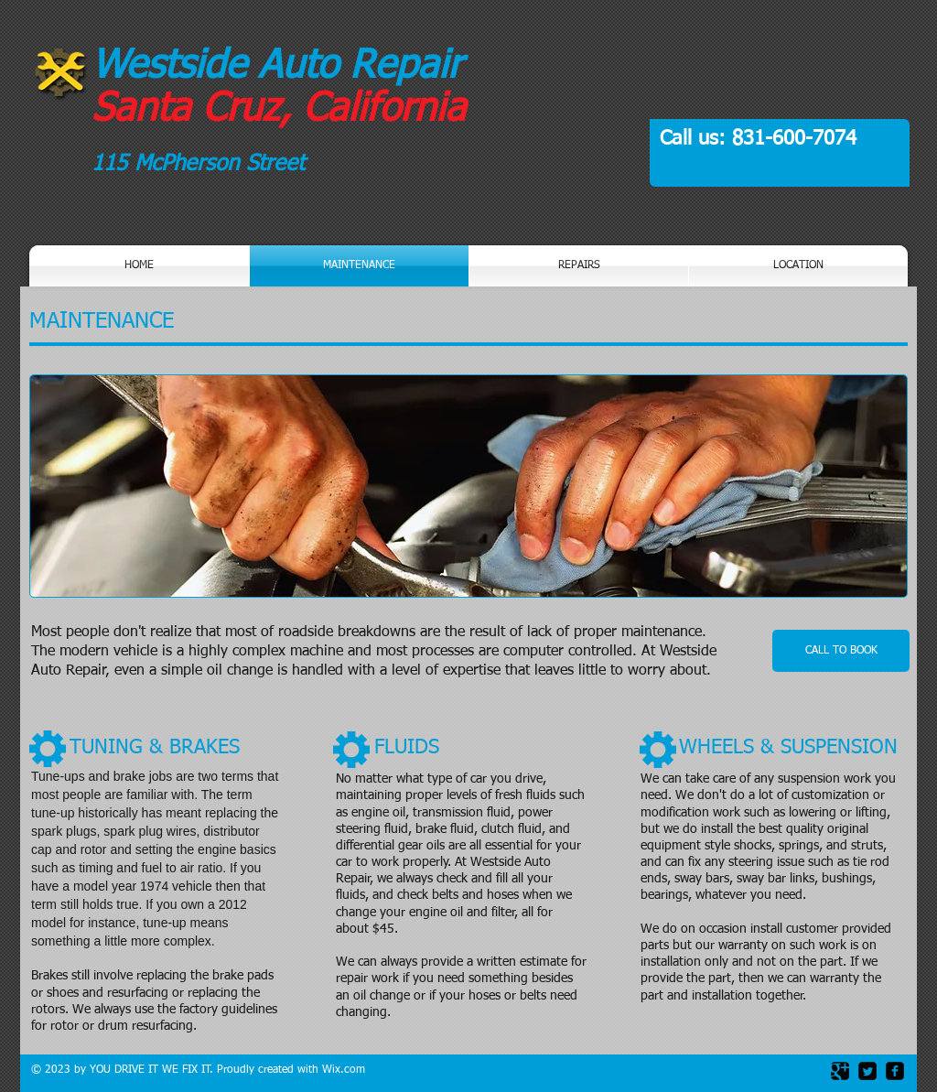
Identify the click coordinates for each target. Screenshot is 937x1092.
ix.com (348, 1070)
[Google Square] (840, 1071)
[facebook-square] (895, 1071)
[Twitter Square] (867, 1071)
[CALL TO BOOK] (841, 651)
